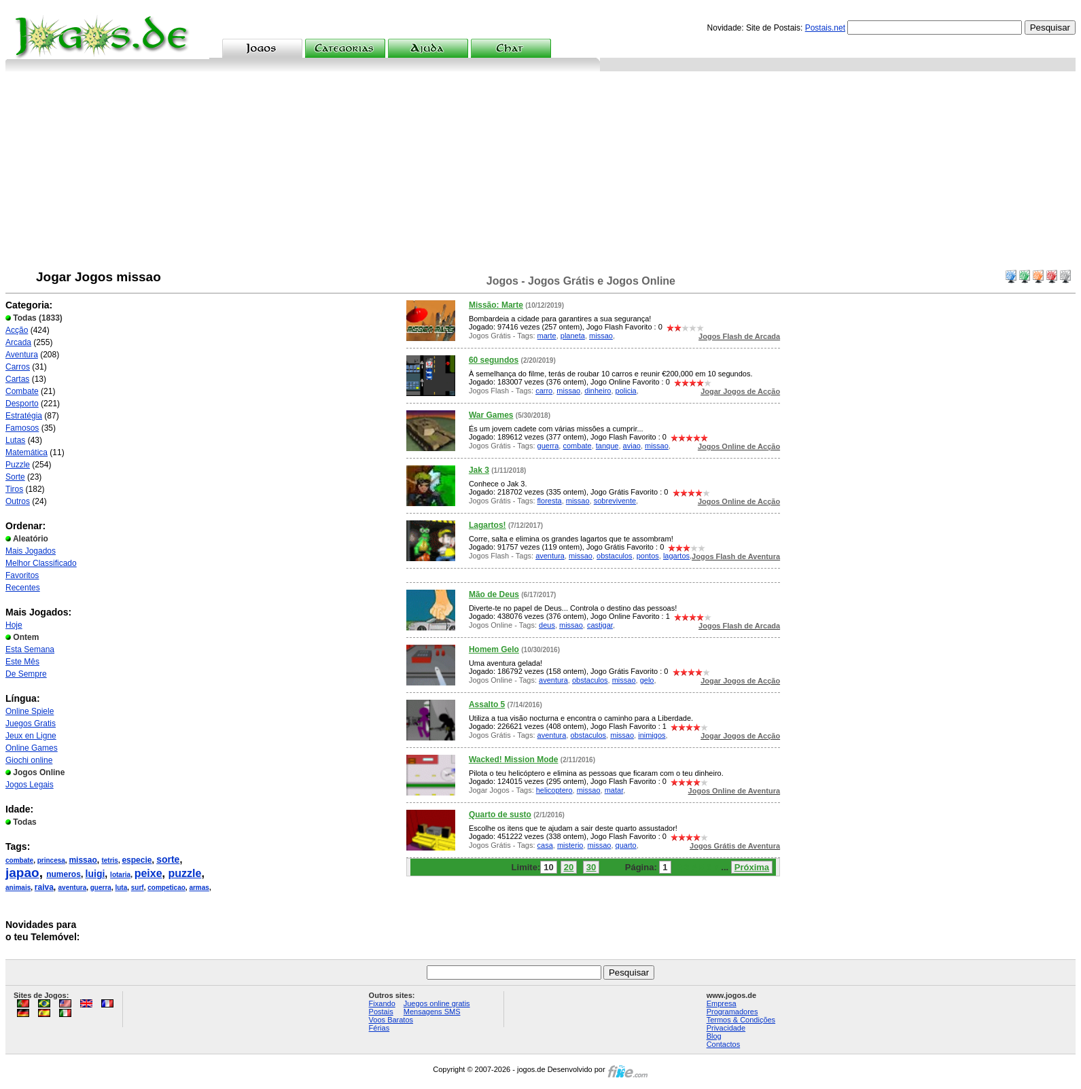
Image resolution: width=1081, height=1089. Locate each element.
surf (137, 887)
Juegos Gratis (30, 723)
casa (545, 845)
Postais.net (825, 28)
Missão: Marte (496, 305)
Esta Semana (29, 649)
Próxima (751, 867)
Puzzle (17, 464)
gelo (647, 680)
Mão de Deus (494, 594)
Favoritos (22, 575)
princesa (51, 860)
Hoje (13, 625)
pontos (648, 556)
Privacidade (726, 1028)
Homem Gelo (494, 649)
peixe (148, 873)
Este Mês (22, 661)
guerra (100, 887)
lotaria (120, 874)
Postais (381, 1011)
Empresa (722, 1003)
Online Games (31, 748)
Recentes (22, 587)
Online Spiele (29, 711)
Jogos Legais (29, 784)
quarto (626, 845)
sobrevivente (615, 501)
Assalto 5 (487, 704)
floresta (549, 501)
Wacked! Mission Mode (514, 759)
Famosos (22, 428)
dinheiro (597, 391)
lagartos (676, 556)
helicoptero (554, 790)
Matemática (26, 452)
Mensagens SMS (432, 1011)
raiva (44, 887)
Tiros (14, 489)
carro (543, 391)
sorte (167, 859)
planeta (573, 336)
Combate (22, 391)
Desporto (22, 403)
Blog (714, 1036)
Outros (17, 501)
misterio (570, 845)
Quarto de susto (500, 814)
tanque (607, 446)
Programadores (732, 1011)
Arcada (18, 342)
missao (82, 860)
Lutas (15, 440)
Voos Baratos (391, 1020)
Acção (16, 330)
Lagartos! (487, 525)
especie (137, 860)
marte (546, 336)
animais (18, 887)
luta (121, 887)
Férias (379, 1028)
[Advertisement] (541, 173)
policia (626, 391)
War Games (491, 415)
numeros (63, 874)
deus (547, 625)
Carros (17, 367)
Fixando (382, 1003)
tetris (109, 860)
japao (22, 872)
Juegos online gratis (437, 1003)
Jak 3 (479, 470)
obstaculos (615, 556)
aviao (632, 446)
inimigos (651, 735)
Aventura (21, 354)
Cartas (17, 379)
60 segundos (493, 360)
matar (614, 790)
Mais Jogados (30, 551)
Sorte (15, 477)
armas (199, 887)
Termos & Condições (741, 1020)
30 (591, 867)
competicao (166, 887)
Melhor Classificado (41, 563)
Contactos (724, 1044)
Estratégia (23, 416)
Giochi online (28, 760)
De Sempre (26, 674)
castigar (600, 625)
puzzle (185, 873)
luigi (95, 873)
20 (568, 867)
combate (19, 860)
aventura (72, 887)
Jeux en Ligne (30, 735)
